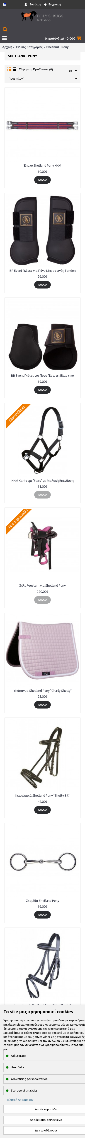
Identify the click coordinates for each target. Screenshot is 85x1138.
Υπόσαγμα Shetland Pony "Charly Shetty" (43, 690)
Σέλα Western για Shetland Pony (42, 585)
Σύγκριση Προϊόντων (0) (36, 69)
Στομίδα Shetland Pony (42, 901)
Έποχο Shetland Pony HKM (42, 165)
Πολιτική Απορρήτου (20, 1099)
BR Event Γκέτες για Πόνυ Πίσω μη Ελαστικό (42, 375)
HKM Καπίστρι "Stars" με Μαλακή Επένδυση (43, 480)
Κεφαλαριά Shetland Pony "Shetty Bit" (42, 795)
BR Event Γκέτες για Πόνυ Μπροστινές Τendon (43, 270)
